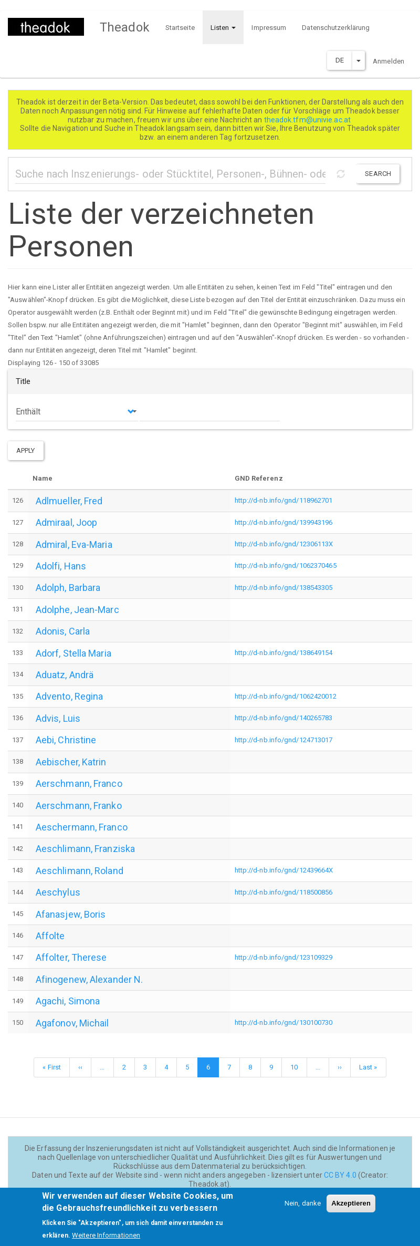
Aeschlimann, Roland (79, 870)
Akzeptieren (351, 1209)
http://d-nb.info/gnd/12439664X (284, 870)
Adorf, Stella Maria (73, 653)
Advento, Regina (69, 696)
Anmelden (388, 61)
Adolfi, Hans (61, 566)
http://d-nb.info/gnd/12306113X (284, 544)
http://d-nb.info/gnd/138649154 (284, 653)
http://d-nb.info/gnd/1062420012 (286, 696)
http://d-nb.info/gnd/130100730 (284, 1022)
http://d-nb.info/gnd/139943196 (284, 522)
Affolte (50, 935)
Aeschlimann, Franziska (85, 848)
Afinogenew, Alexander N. (89, 979)
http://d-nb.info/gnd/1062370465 (286, 565)
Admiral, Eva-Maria (74, 544)
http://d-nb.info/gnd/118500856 (284, 892)
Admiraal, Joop (66, 522)
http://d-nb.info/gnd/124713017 (284, 740)
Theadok (125, 27)
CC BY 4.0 (340, 1175)
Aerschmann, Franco (79, 783)
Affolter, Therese (71, 957)
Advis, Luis (58, 718)
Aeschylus (58, 892)
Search (378, 174)
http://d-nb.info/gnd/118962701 (284, 500)
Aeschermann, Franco (82, 827)
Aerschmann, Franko (79, 805)
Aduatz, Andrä (64, 674)
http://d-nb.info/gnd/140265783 (284, 718)
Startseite (180, 28)
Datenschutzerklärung (336, 28)
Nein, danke (303, 1209)
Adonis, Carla (63, 631)
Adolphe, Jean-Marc (77, 609)
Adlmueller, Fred (69, 500)
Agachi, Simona (68, 1000)
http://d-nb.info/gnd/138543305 (284, 587)
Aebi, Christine (66, 739)
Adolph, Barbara (68, 587)
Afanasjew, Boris (71, 914)
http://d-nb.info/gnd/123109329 (284, 957)
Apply (25, 450)
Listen (223, 28)
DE (339, 60)
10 (298, 1066)
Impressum (268, 28)
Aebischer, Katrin (71, 761)
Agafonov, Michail (72, 1023)
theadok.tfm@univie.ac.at (308, 120)
